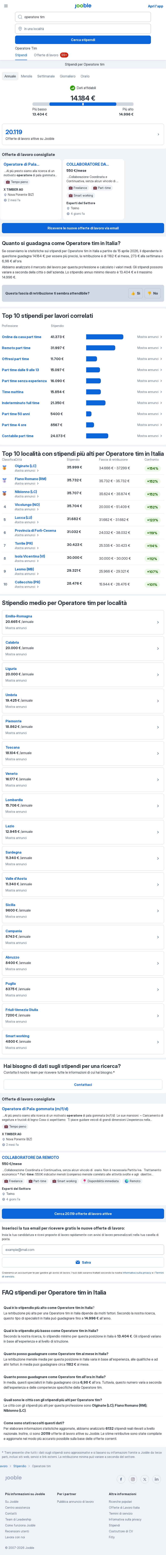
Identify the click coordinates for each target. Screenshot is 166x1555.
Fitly (112, 1537)
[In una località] (83, 29)
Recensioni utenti (17, 1531)
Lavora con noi (15, 1537)
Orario (85, 76)
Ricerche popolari (120, 1501)
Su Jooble (11, 1501)
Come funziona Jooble (20, 1525)
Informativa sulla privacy (137, 1272)
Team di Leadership (18, 1519)
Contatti (11, 1513)
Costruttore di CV (121, 1531)
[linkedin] (156, 1479)
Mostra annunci (150, 337)
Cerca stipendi (83, 40)
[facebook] (121, 1479)
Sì (135, 293)
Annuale (10, 76)
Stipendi (114, 1525)
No (152, 293)
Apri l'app (155, 6)
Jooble (29, 1547)
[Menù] (6, 6)
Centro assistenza (17, 1507)
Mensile (26, 76)
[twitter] (145, 1479)
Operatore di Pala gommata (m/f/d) (20, 164)
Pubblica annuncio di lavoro (75, 1501)
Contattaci (83, 1085)
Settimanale (46, 76)
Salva (83, 1262)
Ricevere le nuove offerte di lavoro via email (83, 228)
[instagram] (133, 1479)
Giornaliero (68, 76)
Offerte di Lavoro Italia (124, 1507)
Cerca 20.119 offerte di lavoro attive (83, 1214)
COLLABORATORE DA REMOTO (86, 164)
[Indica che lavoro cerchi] (83, 17)
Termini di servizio (120, 1513)
